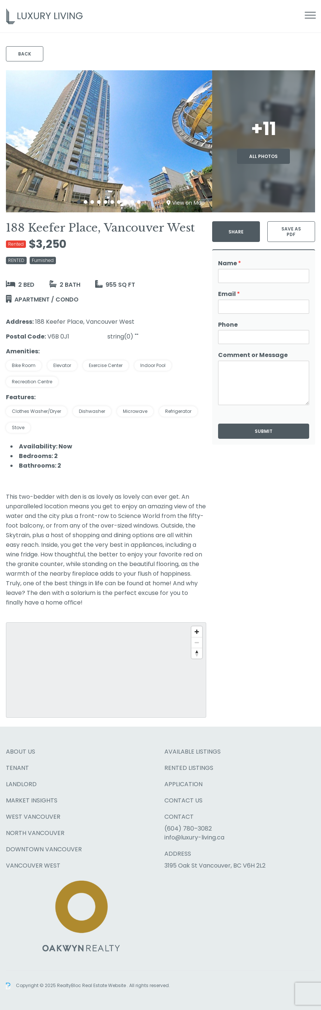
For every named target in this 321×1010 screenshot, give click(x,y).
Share (236, 232)
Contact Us (183, 800)
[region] (106, 670)
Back (24, 54)
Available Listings (192, 751)
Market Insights (31, 800)
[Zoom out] (196, 642)
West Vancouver (33, 816)
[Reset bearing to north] (196, 653)
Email (229, 294)
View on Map (186, 202)
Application (183, 784)
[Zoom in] (196, 631)
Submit (263, 431)
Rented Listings (188, 768)
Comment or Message (253, 355)
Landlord (21, 784)
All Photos (263, 156)
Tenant (17, 768)
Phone (228, 325)
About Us (20, 751)
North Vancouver (35, 833)
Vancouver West (33, 865)
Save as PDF (291, 232)
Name (229, 263)
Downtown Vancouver (44, 849)
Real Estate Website (104, 985)
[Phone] (263, 337)
